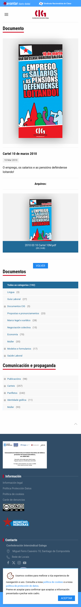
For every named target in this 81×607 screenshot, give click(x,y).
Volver (40, 265)
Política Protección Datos (17, 488)
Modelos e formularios (22, 348)
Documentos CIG (18, 306)
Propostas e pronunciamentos (26, 313)
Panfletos (16, 393)
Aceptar (66, 598)
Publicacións (17, 379)
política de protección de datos (22, 585)
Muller (13, 341)
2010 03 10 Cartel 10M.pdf (40, 246)
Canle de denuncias (14, 499)
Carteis (14, 385)
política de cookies (53, 582)
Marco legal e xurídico (22, 320)
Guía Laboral (17, 299)
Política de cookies (13, 494)
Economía (15, 334)
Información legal (13, 482)
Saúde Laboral (14, 355)
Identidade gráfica (20, 400)
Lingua (13, 292)
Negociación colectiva (22, 327)
